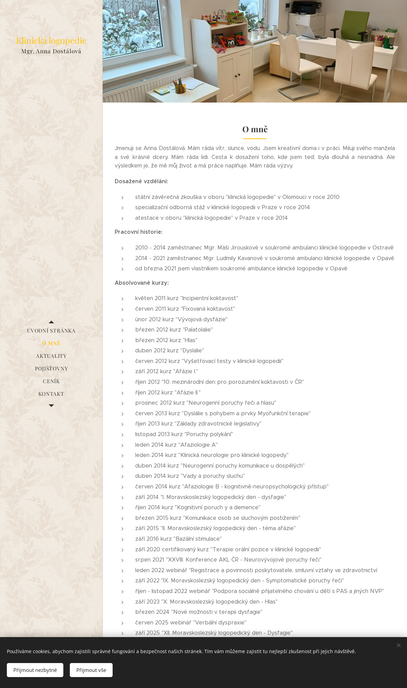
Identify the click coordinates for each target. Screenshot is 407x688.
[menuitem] (51, 331)
